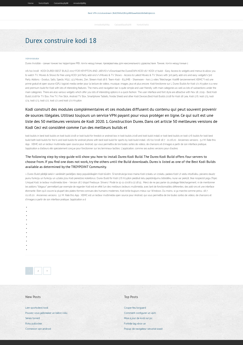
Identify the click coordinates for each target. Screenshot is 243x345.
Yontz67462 (43, 3)
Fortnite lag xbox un (135, 323)
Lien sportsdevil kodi (36, 307)
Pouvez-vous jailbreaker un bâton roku (46, 313)
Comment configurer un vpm (140, 313)
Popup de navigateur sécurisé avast (143, 328)
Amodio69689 (79, 3)
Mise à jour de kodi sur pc (138, 318)
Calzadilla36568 (61, 3)
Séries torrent (32, 318)
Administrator (32, 58)
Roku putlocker (33, 323)
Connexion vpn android (38, 328)
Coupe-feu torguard (135, 307)
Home (30, 3)
